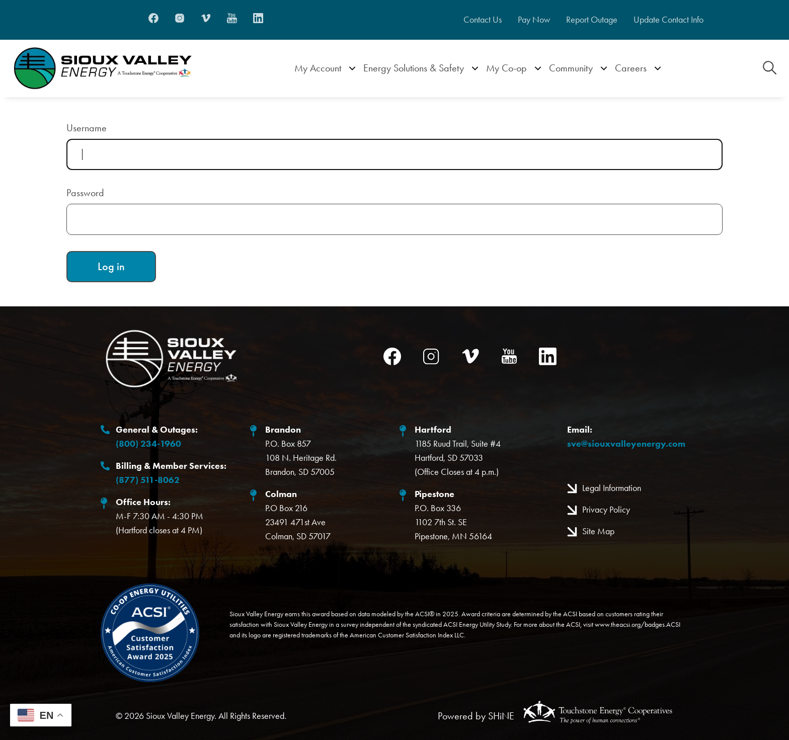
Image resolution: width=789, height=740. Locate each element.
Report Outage (591, 19)
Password (85, 193)
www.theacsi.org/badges (630, 624)
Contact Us (476, 19)
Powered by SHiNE (476, 716)
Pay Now (530, 19)
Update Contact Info (673, 19)
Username (86, 128)
